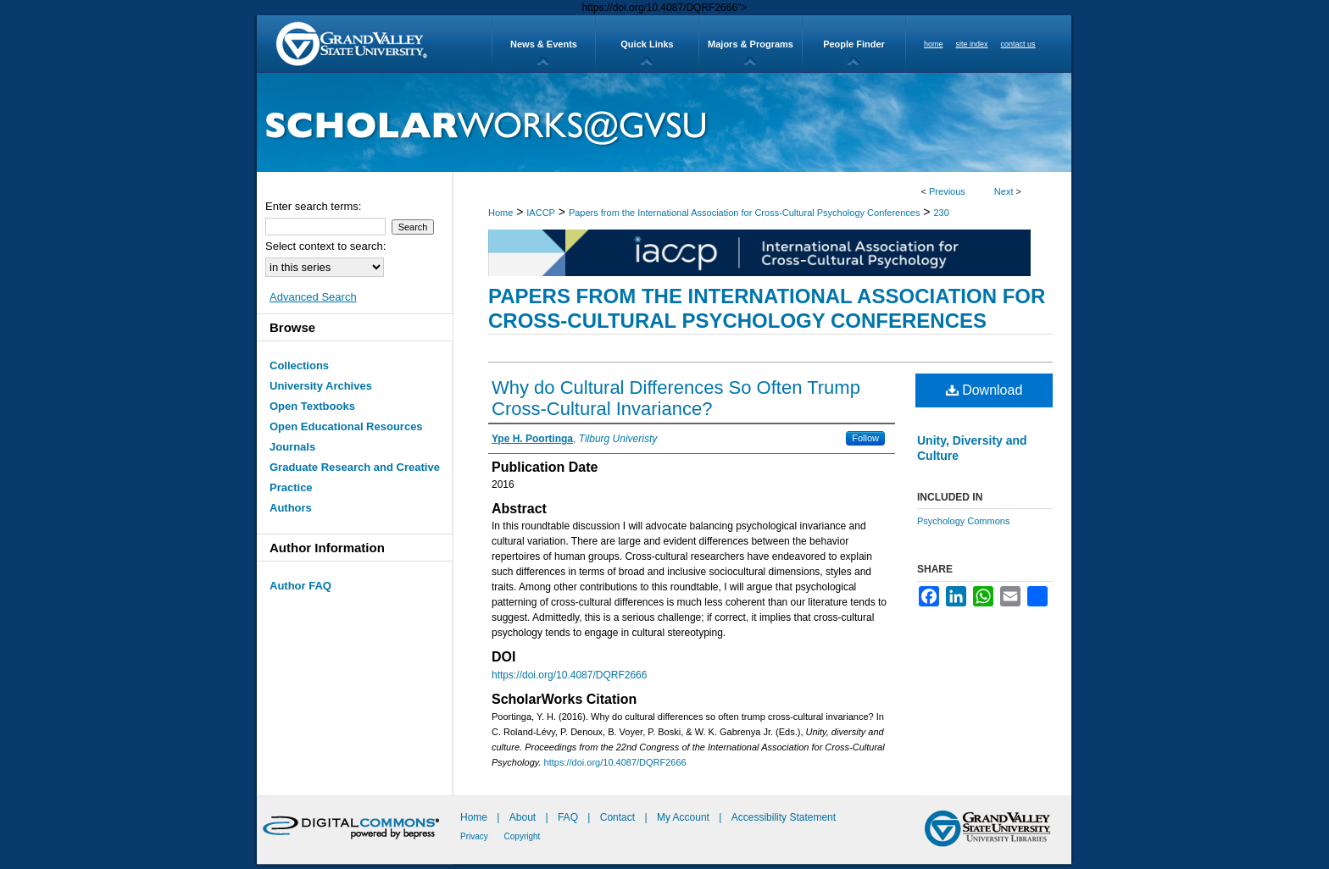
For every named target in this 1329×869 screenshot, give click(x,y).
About (524, 817)
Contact (617, 817)
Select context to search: (325, 246)
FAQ (569, 817)
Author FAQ (300, 585)
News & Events (543, 44)
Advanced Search (313, 297)
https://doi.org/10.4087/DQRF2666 (569, 675)
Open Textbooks (312, 406)
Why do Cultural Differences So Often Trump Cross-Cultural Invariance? (676, 398)
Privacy (475, 836)
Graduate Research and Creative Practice (355, 477)
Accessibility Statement (783, 817)
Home (500, 213)
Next (1004, 191)
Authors (291, 507)
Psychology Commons (963, 521)
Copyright (522, 836)
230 (940, 213)
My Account (684, 817)
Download (984, 390)
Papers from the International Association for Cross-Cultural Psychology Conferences (744, 213)
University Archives (321, 385)
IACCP (540, 213)
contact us (1018, 44)
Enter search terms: (313, 206)
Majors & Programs (750, 44)
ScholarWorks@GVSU (664, 122)
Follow (865, 438)
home (933, 44)
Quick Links (646, 44)
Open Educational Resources (346, 426)
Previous (947, 191)
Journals (292, 446)
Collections (299, 365)
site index (972, 44)
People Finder (854, 44)
